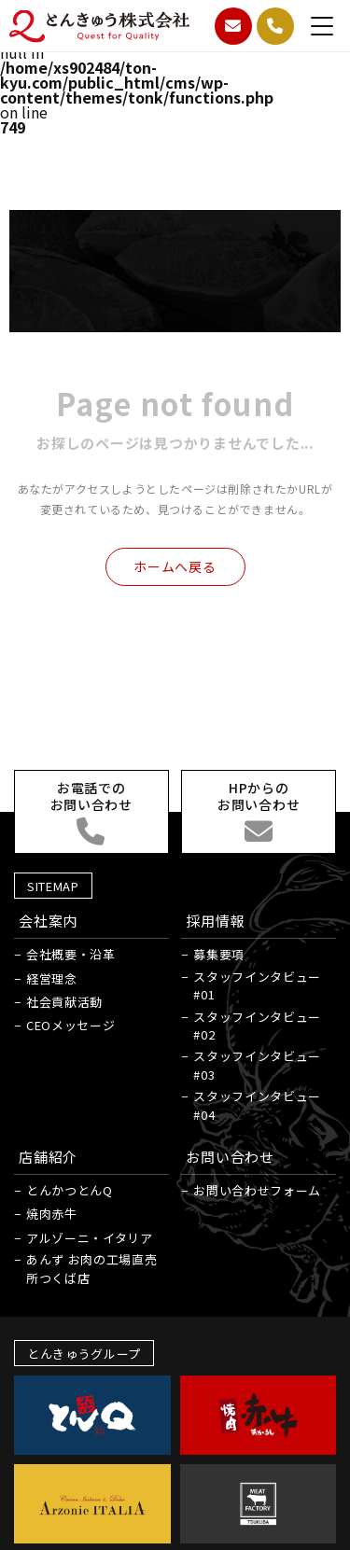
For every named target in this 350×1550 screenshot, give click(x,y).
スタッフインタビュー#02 (257, 1026)
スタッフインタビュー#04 (257, 1105)
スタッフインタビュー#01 (257, 986)
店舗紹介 (48, 1156)
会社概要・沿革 (71, 954)
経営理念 (51, 978)
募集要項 (219, 954)
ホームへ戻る (174, 566)
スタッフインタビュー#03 (257, 1065)
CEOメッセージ (70, 1025)
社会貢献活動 (64, 1002)
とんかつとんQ (69, 1190)
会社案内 (48, 920)
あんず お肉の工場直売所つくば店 (91, 1268)
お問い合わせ (230, 1156)
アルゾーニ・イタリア (89, 1238)
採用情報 (215, 920)
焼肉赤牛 (51, 1213)
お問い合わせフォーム (257, 1190)
